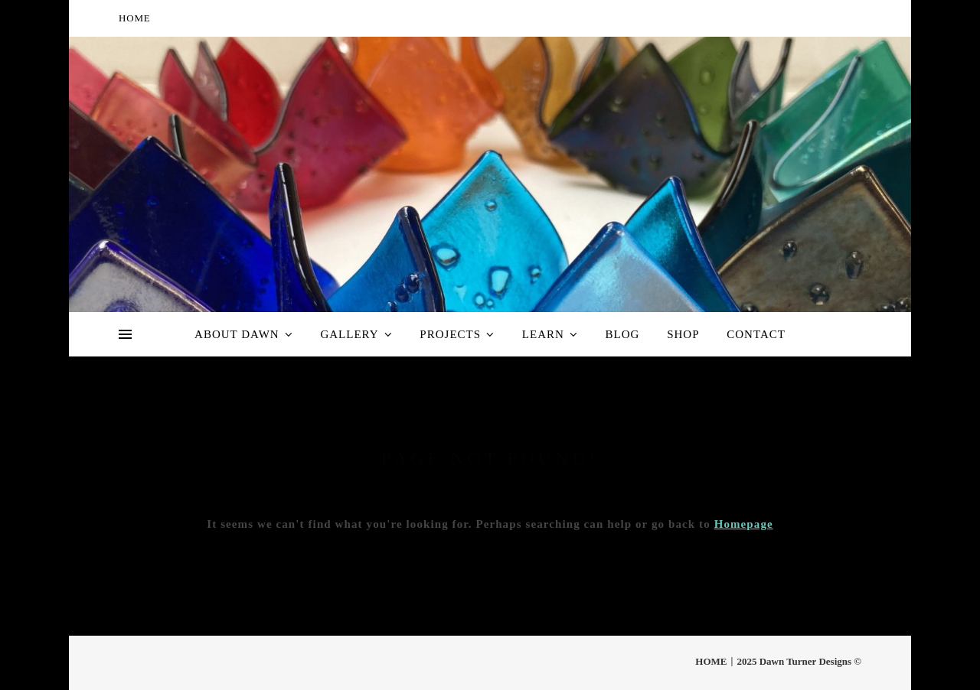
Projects (450, 334)
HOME (134, 18)
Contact (756, 334)
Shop (683, 334)
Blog (623, 334)
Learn (543, 334)
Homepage (743, 524)
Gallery (349, 334)
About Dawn (236, 334)
